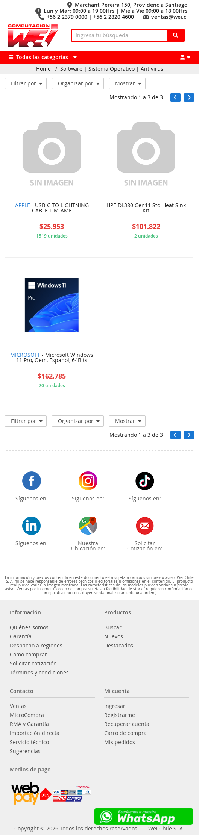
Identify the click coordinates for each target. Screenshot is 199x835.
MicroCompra (27, 715)
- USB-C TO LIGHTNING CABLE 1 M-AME (52, 208)
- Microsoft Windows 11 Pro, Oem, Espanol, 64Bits (51, 358)
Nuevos (113, 636)
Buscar (113, 627)
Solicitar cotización (33, 663)
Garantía (21, 636)
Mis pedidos (119, 742)
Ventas (18, 706)
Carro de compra (125, 733)
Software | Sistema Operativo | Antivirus (111, 68)
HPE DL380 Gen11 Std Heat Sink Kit (146, 208)
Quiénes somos (29, 627)
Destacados (118, 645)
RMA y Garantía (29, 724)
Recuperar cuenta (126, 724)
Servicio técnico (29, 742)
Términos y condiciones (39, 672)
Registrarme (119, 715)
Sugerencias (25, 751)
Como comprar (28, 654)
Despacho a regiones (36, 645)
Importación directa (34, 733)
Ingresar (114, 706)
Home (43, 68)
